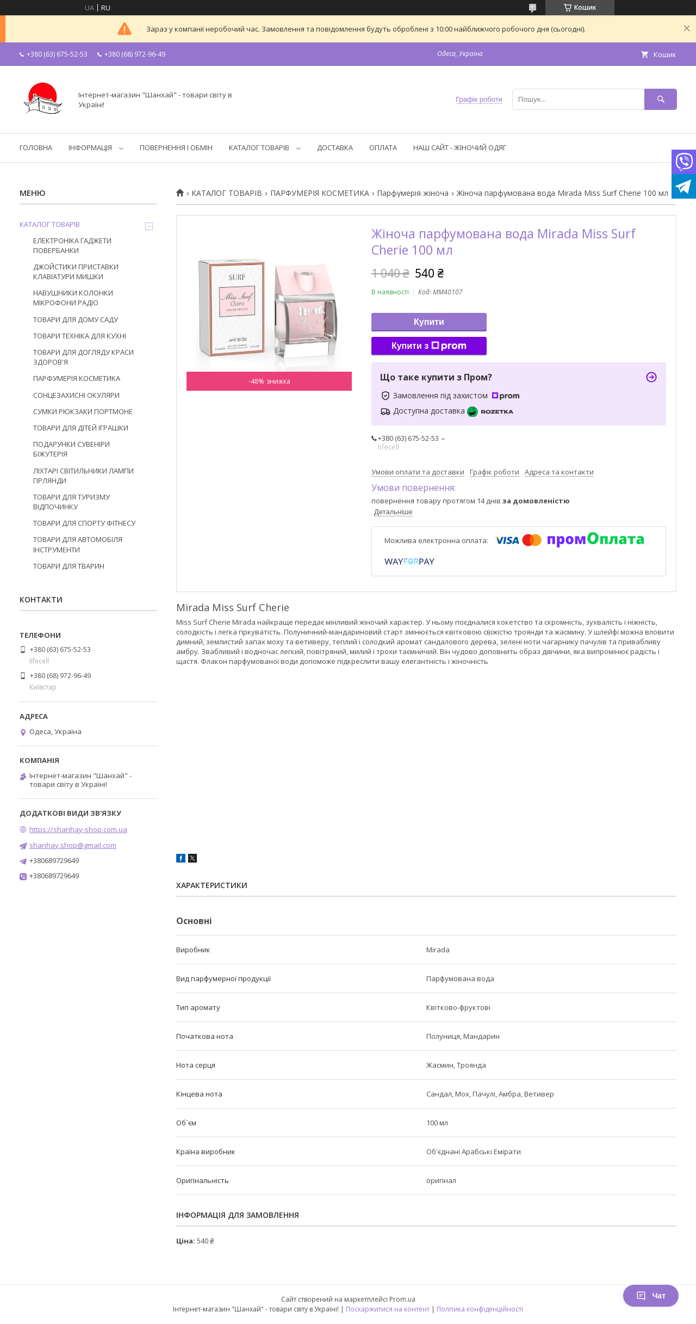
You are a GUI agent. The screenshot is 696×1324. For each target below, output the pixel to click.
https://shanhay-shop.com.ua (78, 829)
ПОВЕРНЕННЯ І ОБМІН (176, 147)
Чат (651, 1296)
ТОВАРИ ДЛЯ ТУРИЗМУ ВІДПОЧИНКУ (71, 502)
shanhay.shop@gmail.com (72, 845)
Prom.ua (402, 1299)
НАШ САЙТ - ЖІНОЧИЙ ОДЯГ (459, 147)
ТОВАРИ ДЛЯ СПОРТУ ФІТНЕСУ (84, 523)
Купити (429, 322)
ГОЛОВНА (36, 147)
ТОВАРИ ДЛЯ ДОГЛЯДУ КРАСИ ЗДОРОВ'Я (83, 357)
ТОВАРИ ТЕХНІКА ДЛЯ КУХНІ (79, 336)
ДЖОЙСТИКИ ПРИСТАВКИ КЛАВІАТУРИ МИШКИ (76, 271)
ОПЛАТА (383, 147)
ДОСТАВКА (335, 147)
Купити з (429, 346)
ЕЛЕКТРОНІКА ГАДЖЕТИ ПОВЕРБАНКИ (72, 245)
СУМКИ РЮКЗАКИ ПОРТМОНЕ (83, 411)
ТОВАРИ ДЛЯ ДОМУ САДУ (75, 319)
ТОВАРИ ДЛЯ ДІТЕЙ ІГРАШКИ (80, 428)
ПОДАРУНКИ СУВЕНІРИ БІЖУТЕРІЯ (71, 449)
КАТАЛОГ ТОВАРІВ (259, 147)
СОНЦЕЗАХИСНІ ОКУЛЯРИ (76, 395)
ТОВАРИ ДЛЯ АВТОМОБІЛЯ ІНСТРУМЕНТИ (77, 544)
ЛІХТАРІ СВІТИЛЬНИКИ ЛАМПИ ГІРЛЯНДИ (83, 475)
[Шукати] (660, 99)
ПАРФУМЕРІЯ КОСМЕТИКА (319, 193)
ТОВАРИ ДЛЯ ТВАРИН (68, 566)
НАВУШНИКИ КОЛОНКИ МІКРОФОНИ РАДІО (73, 297)
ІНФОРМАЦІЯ (90, 147)
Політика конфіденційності (480, 1309)
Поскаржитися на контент (388, 1309)
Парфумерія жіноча (413, 193)
